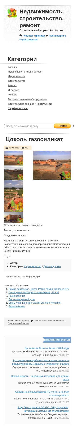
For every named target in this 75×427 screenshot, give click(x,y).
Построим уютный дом (22, 299)
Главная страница (32, 35)
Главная (11, 67)
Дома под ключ (52, 266)
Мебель (11, 94)
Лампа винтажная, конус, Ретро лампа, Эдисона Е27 (39, 289)
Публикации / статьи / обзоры (23, 71)
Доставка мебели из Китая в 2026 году (47, 348)
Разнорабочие (17, 295)
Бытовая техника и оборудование (26, 99)
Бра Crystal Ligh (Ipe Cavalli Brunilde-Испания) (35, 302)
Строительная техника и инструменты (28, 103)
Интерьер (12, 90)
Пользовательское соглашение (47, 320)
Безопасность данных (18, 320)
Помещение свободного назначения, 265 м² (34, 292)
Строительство (15, 80)
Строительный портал (18, 323)
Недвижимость (15, 76)
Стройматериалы (16, 108)
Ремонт (11, 85)
